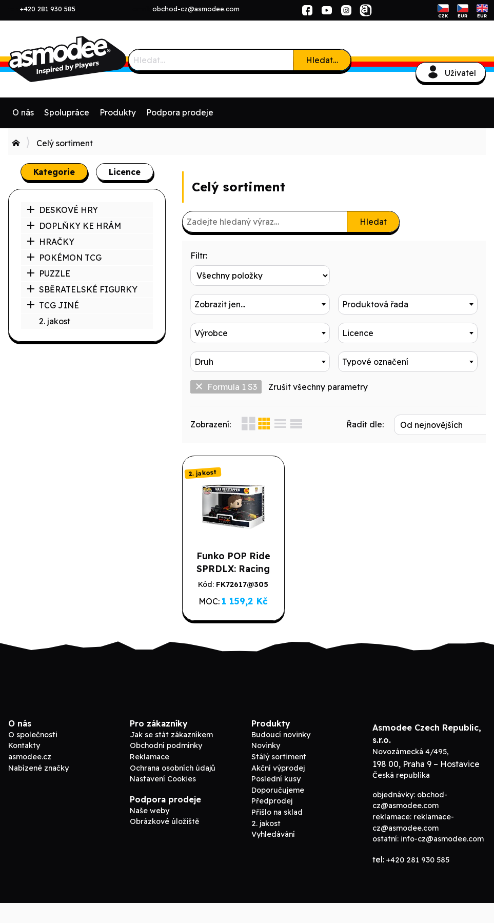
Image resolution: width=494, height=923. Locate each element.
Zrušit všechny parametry (318, 387)
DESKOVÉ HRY (62, 210)
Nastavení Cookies (163, 799)
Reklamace (149, 777)
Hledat (373, 222)
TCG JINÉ (53, 305)
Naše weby (149, 830)
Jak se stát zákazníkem (171, 754)
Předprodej (271, 821)
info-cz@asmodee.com (442, 859)
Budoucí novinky (280, 754)
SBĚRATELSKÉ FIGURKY (82, 289)
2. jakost (54, 321)
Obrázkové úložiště (164, 842)
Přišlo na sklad (277, 832)
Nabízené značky (38, 788)
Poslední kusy (276, 799)
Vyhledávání (273, 854)
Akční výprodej (278, 788)
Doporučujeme (277, 810)
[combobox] (408, 275)
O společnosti (32, 754)
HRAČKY (50, 241)
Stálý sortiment (278, 777)
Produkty (118, 112)
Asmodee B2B (85, 59)
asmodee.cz (29, 777)
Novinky (265, 766)
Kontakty (24, 766)
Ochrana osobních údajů (172, 788)
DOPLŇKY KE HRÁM (74, 226)
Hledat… (322, 60)
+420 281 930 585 (47, 9)
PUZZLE (48, 273)
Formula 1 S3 (226, 387)
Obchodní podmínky (166, 766)
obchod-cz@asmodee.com (196, 9)
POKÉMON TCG (64, 257)
